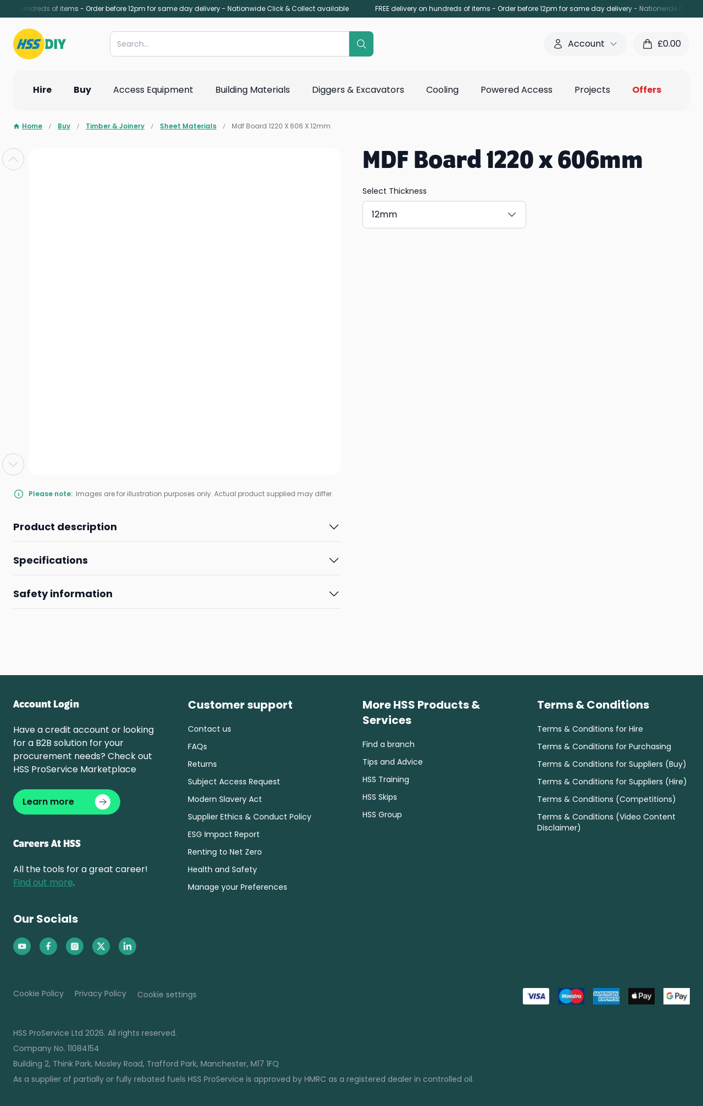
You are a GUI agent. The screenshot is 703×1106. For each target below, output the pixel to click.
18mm (455, 212)
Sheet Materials (188, 126)
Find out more (43, 886)
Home (27, 126)
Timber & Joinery (115, 126)
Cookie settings (167, 998)
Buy (64, 126)
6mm (511, 212)
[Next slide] (13, 464)
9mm (566, 212)
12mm (397, 212)
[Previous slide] (13, 159)
